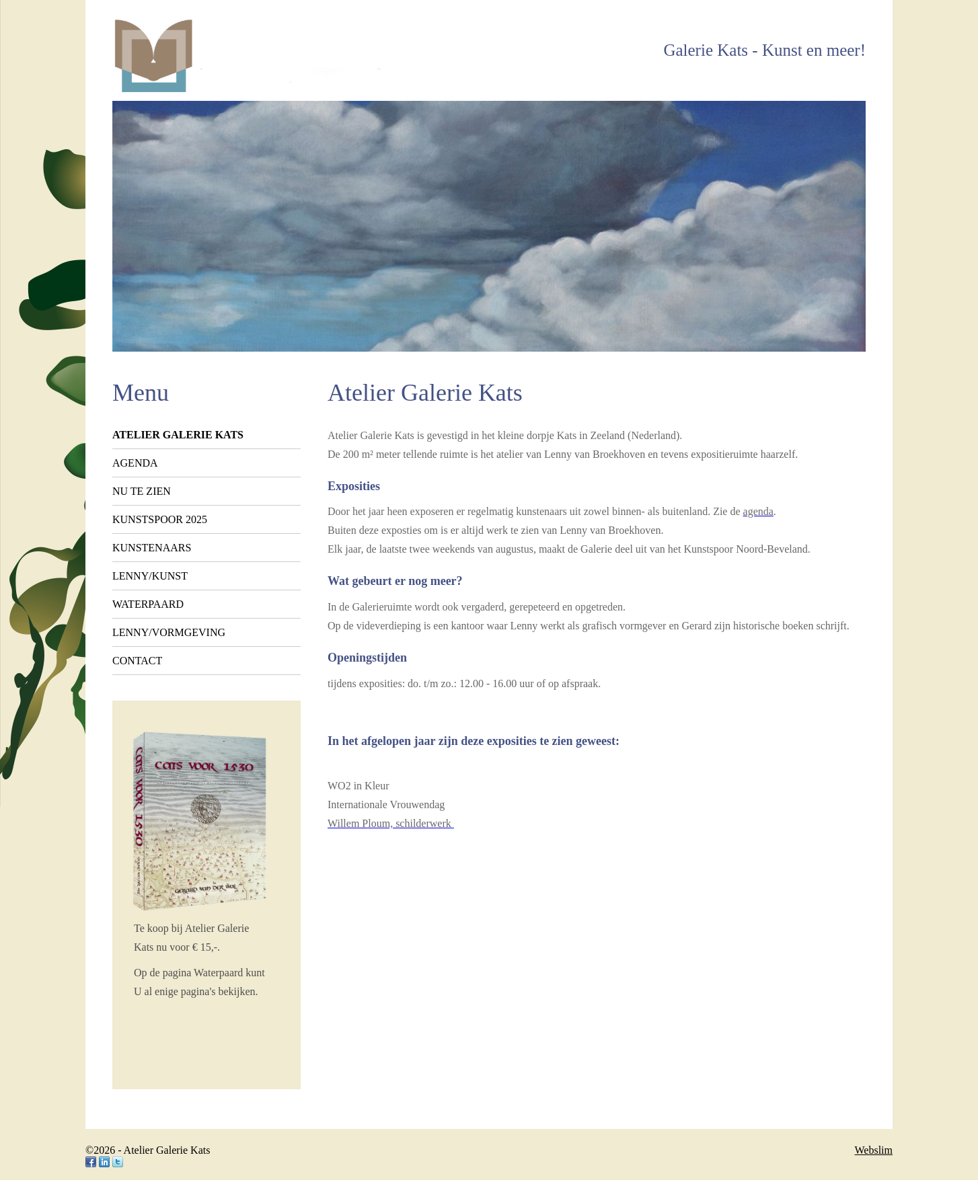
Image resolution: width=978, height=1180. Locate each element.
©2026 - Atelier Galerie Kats (147, 1150)
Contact (137, 660)
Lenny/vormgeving (168, 632)
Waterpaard (148, 604)
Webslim (874, 1150)
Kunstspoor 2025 (159, 519)
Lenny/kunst (150, 576)
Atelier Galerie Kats (177, 434)
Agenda (135, 463)
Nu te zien (141, 491)
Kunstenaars (151, 547)
